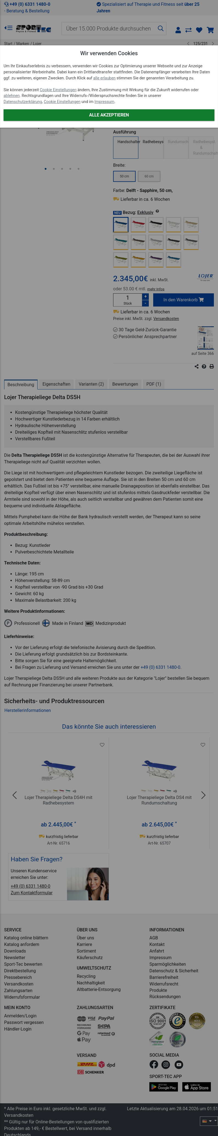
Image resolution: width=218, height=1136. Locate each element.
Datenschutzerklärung (23, 101)
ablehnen (12, 95)
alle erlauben (104, 78)
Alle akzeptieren (109, 115)
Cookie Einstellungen (58, 90)
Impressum (104, 101)
